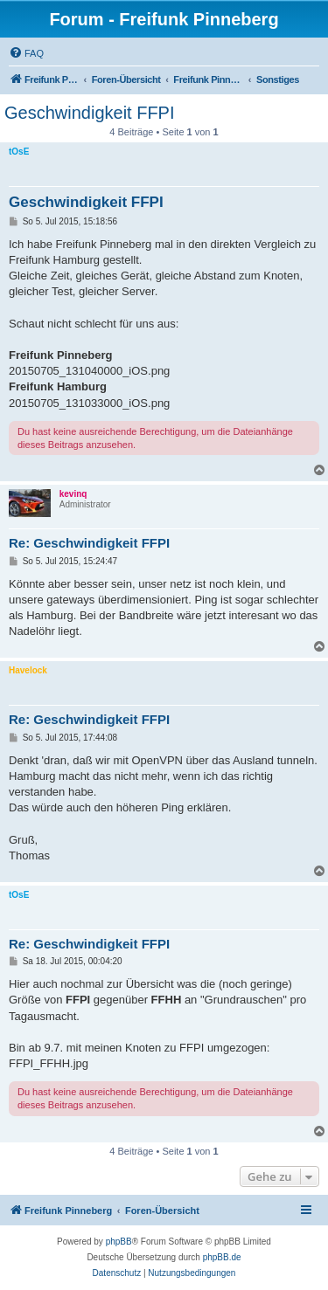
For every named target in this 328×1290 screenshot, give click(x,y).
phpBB (119, 1241)
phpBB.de (222, 1257)
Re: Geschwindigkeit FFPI (89, 542)
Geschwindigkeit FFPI (89, 112)
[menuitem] (26, 53)
